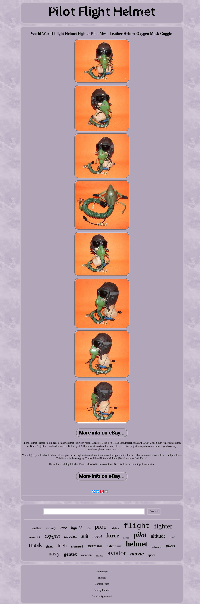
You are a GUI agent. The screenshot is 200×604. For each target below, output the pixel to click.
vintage (51, 528)
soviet (70, 537)
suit (84, 536)
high (62, 545)
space (151, 555)
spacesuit (94, 546)
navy (54, 553)
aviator (116, 553)
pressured (77, 546)
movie (137, 553)
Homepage (101, 571)
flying (49, 546)
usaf (172, 537)
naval (97, 536)
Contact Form (102, 583)
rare (63, 528)
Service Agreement (102, 596)
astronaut (114, 546)
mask (35, 544)
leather (36, 528)
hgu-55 (126, 538)
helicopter (157, 547)
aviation (86, 555)
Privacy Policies (102, 590)
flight (137, 526)
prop (101, 526)
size (89, 528)
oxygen (52, 536)
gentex (70, 554)
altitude (158, 536)
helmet (136, 544)
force (112, 535)
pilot (140, 535)
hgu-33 (76, 528)
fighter (163, 526)
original (115, 528)
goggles (99, 555)
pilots (170, 546)
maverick (34, 537)
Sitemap (102, 577)
